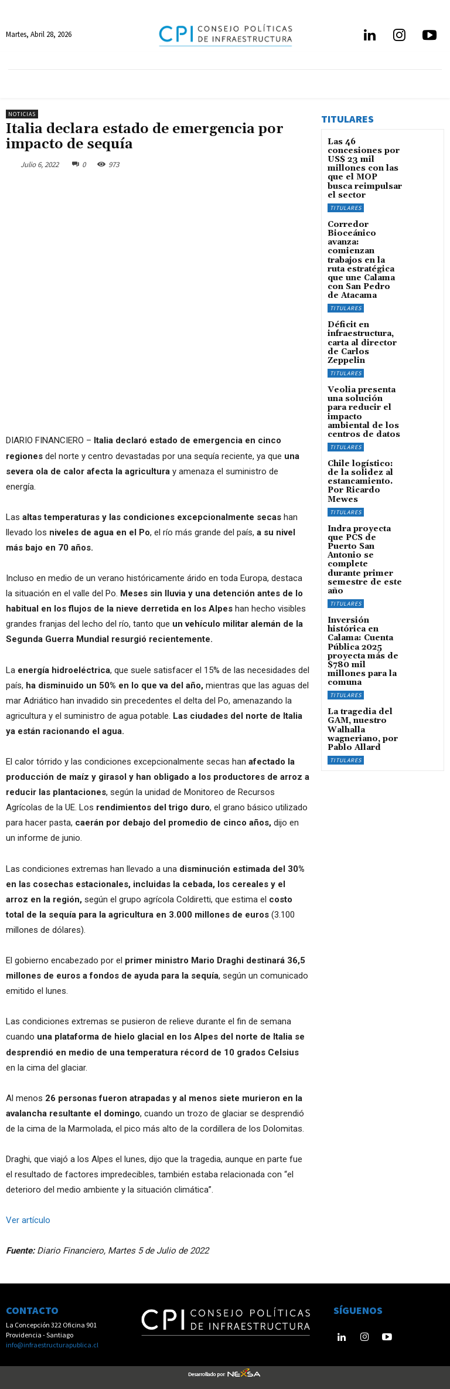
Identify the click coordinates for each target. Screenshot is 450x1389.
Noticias (22, 114)
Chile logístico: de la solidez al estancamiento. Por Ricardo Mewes (365, 401)
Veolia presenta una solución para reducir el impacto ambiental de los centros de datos (365, 345)
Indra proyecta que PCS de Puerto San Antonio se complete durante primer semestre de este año (363, 460)
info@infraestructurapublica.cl (52, 1344)
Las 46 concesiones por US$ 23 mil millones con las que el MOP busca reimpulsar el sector (365, 158)
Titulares (346, 185)
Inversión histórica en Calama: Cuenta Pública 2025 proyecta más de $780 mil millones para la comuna (364, 528)
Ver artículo (28, 1219)
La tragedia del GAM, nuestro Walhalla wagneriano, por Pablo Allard (359, 592)
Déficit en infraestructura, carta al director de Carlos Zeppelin (363, 289)
